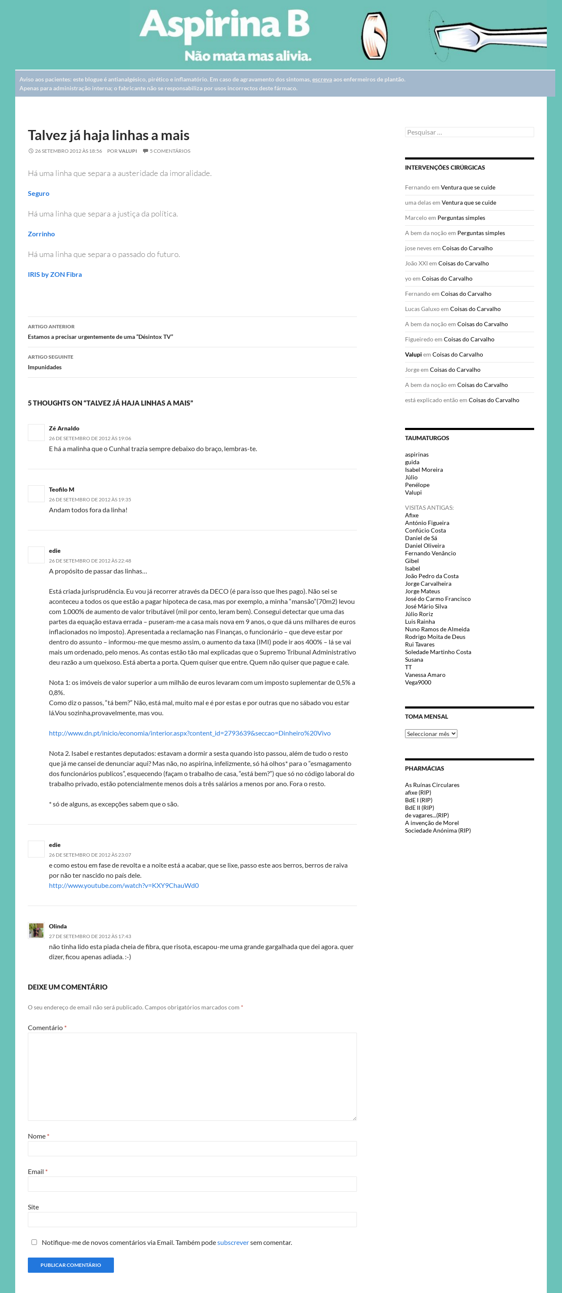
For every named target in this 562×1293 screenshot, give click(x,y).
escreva (322, 79)
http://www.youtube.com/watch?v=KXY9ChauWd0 (124, 885)
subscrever (233, 1242)
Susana (414, 659)
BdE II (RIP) (419, 807)
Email (38, 1171)
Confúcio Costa (425, 530)
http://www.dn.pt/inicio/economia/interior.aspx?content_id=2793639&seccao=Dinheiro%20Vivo (190, 733)
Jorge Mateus (422, 591)
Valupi (128, 151)
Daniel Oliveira (425, 545)
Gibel (412, 560)
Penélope (417, 484)
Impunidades (192, 361)
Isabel (412, 568)
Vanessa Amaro (425, 674)
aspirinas (417, 454)
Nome (38, 1136)
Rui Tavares (420, 644)
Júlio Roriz (419, 613)
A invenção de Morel (432, 822)
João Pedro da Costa (432, 575)
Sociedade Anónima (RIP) (438, 830)
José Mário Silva (426, 606)
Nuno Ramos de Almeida (437, 629)
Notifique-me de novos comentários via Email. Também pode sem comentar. (160, 1242)
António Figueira (427, 522)
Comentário (47, 1027)
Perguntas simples (461, 217)
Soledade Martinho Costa (438, 651)
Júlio (411, 477)
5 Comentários (170, 151)
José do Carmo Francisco (438, 598)
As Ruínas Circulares (432, 784)
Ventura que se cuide (468, 187)
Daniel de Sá (421, 537)
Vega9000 (418, 682)
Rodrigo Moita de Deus (435, 636)
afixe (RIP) (418, 792)
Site (33, 1207)
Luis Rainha (420, 621)
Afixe (412, 515)
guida (412, 461)
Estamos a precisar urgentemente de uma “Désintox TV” (192, 331)
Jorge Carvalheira (428, 583)
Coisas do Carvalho (467, 248)
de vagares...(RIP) (427, 815)
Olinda (58, 926)
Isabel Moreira (424, 469)
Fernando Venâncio (430, 553)
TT (408, 667)
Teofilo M (61, 489)
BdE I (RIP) (418, 799)
